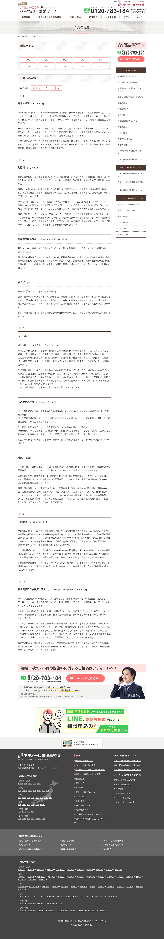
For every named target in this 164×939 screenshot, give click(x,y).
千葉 (34, 791)
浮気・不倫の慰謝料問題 (49, 17)
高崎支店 (42, 880)
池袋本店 (21, 877)
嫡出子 (92, 598)
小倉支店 (31, 911)
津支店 (92, 887)
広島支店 (21, 903)
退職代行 (65, 845)
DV (78, 202)
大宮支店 (101, 877)
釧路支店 (50, 870)
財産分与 (102, 248)
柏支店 (138, 877)
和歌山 (42, 805)
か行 (46, 60)
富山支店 (21, 889)
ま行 (46, 66)
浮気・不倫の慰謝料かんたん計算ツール (130, 160)
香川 (28, 812)
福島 (38, 784)
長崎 (24, 819)
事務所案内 (122, 216)
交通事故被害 (66, 841)
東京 (19, 791)
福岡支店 (21, 911)
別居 (57, 144)
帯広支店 (70, 870)
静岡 (24, 798)
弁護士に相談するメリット (128, 121)
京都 (24, 805)
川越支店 (110, 877)
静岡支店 (55, 887)
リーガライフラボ (125, 228)
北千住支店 (41, 877)
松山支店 (59, 903)
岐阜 (28, 798)
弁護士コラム (123, 109)
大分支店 (82, 911)
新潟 (37, 798)
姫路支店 (78, 896)
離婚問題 (26, 17)
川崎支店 (80, 877)
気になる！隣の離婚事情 (127, 82)
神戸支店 (69, 896)
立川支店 (31, 877)
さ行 (64, 60)
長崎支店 (51, 911)
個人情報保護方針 (86, 921)
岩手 (30, 784)
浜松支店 (64, 887)
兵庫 (28, 805)
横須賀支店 (90, 877)
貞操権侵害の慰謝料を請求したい (130, 191)
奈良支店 (88, 896)
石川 (46, 798)
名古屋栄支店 (34, 887)
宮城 (34, 784)
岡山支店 (40, 903)
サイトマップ (101, 921)
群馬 (47, 791)
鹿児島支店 (92, 911)
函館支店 (40, 870)
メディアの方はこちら (127, 235)
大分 (32, 819)
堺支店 (41, 896)
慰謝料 (72, 248)
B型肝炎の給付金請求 (112, 845)
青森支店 (80, 870)
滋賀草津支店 (99, 896)
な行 (100, 60)
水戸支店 (21, 880)
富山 (50, 798)
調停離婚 (40, 566)
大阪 (19, 805)
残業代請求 (23, 845)
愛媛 (32, 812)
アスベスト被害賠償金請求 (30, 849)
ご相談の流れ (75, 17)
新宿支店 (61, 877)
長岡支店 (110, 887)
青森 (25, 784)
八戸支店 (89, 870)
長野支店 (120, 887)
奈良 (32, 805)
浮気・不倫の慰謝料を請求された (130, 183)
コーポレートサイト (126, 222)
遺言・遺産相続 (67, 849)
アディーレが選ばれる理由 (128, 204)
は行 (28, 66)
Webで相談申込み (132, 59)
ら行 (82, 66)
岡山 (24, 812)
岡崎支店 (45, 887)
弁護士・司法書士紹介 (127, 210)
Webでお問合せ (124, 145)
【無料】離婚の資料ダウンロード (130, 152)
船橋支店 (129, 877)
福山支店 (31, 903)
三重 (32, 798)
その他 (106, 849)
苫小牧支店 (60, 870)
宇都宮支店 (32, 880)
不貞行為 (92, 476)
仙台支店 (109, 870)
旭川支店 (31, 870)
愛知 (19, 798)
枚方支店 (50, 896)
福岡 (19, 819)
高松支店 (50, 903)
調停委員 (47, 550)
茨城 (38, 791)
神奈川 (24, 791)
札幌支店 (21, 870)
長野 (41, 798)
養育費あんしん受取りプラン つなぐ (129, 89)
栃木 (43, 791)
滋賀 (37, 805)
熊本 (28, 819)
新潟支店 (101, 887)
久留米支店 (41, 911)
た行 (82, 60)
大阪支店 (21, 896)
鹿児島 (37, 819)
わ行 (100, 66)
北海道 (20, 784)
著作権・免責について (66, 921)
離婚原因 (102, 119)
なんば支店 (32, 896)
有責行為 (69, 189)
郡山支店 (118, 870)
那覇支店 (102, 911)
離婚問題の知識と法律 (127, 76)
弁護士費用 (110, 17)
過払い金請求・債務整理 (29, 841)
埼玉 (30, 791)
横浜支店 (70, 877)
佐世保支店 (62, 911)
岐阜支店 (83, 887)
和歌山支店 (111, 896)
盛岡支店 (99, 870)
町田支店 (51, 877)
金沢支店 (139, 887)
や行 (64, 66)
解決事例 (93, 17)
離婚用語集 (122, 103)
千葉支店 (120, 877)
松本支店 (129, 887)
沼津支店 (74, 887)
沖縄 (43, 819)
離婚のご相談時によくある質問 (130, 97)
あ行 (28, 60)
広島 (19, 812)
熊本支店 (72, 911)
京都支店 (59, 896)
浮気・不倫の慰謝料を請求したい (130, 174)
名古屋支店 (22, 887)
